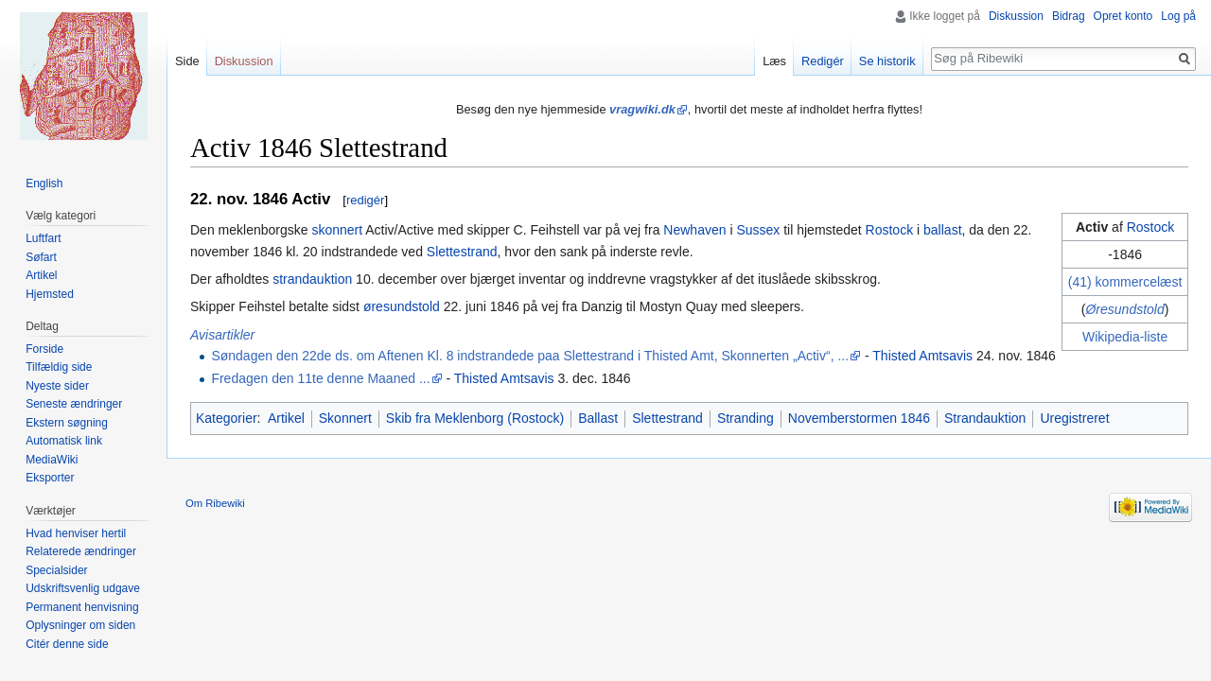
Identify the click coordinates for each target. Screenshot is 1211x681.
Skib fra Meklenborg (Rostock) (475, 418)
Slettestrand (462, 251)
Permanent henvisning (82, 607)
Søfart (41, 257)
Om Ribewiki (215, 503)
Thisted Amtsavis (922, 355)
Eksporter (50, 477)
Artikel (286, 418)
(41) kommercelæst (1125, 281)
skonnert (336, 229)
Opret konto (1123, 16)
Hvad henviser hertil (76, 533)
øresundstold (401, 306)
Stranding (745, 418)
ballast (942, 229)
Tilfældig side (59, 367)
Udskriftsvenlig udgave (83, 588)
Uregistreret (1074, 418)
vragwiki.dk (642, 109)
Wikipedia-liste (1124, 336)
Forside (44, 349)
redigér (365, 200)
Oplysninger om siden (80, 625)
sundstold (1136, 309)
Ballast (598, 418)
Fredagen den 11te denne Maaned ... (320, 378)
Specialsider (56, 570)
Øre (1096, 309)
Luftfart (43, 238)
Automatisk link (64, 440)
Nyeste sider (57, 386)
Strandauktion (985, 418)
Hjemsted (50, 294)
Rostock (1151, 227)
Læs (774, 61)
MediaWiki (52, 459)
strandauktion (312, 279)
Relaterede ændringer (81, 551)
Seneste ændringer (74, 403)
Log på (1178, 16)
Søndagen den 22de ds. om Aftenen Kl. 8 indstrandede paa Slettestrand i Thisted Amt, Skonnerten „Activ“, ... (530, 355)
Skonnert (345, 418)
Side (187, 61)
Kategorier (226, 418)
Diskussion (1016, 16)
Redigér (822, 61)
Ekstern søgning (67, 422)
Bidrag (1068, 16)
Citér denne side (67, 644)
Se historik (887, 61)
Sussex (758, 229)
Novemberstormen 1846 (859, 418)
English (44, 183)
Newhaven (694, 229)
